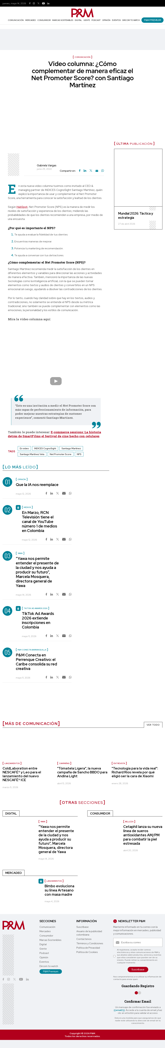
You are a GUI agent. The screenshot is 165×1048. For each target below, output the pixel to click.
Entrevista (119, 763)
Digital (78, 20)
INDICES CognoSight (45, 448)
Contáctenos (84, 939)
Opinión (106, 20)
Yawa (42, 821)
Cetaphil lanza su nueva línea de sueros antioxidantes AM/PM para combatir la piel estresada (142, 835)
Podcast (96, 20)
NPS (79, 454)
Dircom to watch (131, 20)
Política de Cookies (87, 952)
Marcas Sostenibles (62, 20)
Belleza (129, 821)
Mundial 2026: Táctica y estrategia (135, 215)
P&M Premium (152, 20)
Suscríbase (82, 927)
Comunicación (16, 20)
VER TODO (153, 724)
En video (24, 448)
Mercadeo (30, 20)
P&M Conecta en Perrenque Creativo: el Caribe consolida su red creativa (36, 662)
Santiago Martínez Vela (32, 454)
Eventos (116, 20)
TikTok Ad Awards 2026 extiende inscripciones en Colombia (38, 620)
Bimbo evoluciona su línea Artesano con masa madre (59, 890)
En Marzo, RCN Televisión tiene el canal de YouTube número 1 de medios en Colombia (39, 521)
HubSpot (22, 207)
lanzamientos (12, 763)
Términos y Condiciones (89, 943)
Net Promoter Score (60, 454)
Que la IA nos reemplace (37, 484)
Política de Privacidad (88, 947)
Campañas (64, 763)
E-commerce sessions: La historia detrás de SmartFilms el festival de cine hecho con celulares (54, 434)
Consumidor (44, 20)
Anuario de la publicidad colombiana (89, 933)
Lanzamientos (54, 881)
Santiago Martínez (71, 448)
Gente (86, 20)
